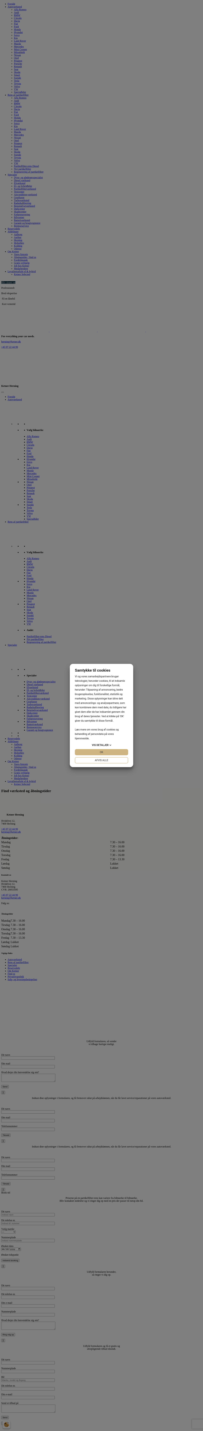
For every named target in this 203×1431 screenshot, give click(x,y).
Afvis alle (101, 760)
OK (101, 752)
